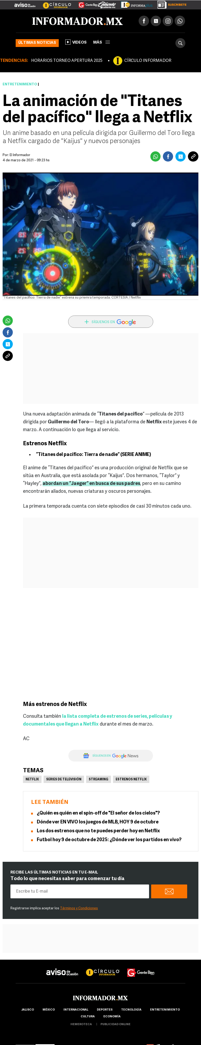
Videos (76, 42)
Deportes (105, 1009)
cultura (88, 1016)
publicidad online (115, 1024)
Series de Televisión (63, 779)
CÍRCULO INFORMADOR (147, 61)
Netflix (32, 779)
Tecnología (131, 1009)
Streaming (98, 779)
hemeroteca (81, 1024)
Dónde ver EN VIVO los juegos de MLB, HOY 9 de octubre (97, 822)
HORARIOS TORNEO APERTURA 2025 (66, 61)
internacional (75, 1009)
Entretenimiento (20, 84)
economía (112, 1016)
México (49, 1009)
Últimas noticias (37, 43)
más (101, 43)
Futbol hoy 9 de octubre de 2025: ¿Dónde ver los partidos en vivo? (109, 840)
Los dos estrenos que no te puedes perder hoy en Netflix (98, 831)
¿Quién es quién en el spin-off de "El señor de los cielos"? (98, 813)
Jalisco (27, 1009)
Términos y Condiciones (79, 908)
